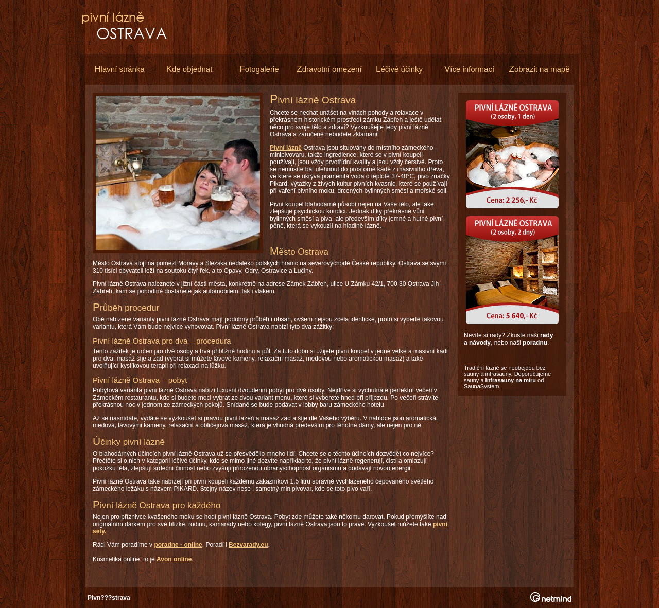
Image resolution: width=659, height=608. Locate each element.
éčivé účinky (399, 69)
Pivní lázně (286, 147)
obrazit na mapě (539, 69)
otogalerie (259, 69)
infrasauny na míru (510, 380)
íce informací (469, 69)
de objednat (189, 69)
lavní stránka (119, 69)
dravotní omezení (329, 69)
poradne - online (178, 544)
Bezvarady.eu (248, 544)
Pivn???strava (109, 597)
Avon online (174, 559)
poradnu (535, 342)
